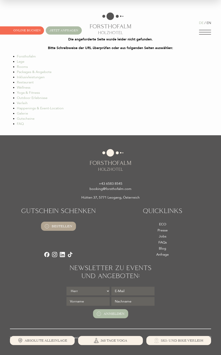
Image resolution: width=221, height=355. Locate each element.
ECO (162, 224)
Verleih (22, 103)
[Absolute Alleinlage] (42, 340)
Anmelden (111, 314)
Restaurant (25, 82)
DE (201, 23)
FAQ (20, 123)
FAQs (162, 242)
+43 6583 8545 (110, 183)
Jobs (162, 236)
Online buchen (27, 30)
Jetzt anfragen (63, 30)
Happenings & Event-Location (40, 108)
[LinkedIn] (62, 254)
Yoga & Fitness (28, 92)
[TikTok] (70, 254)
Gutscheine (26, 118)
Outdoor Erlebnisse (32, 98)
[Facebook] (46, 254)
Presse (163, 230)
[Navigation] (205, 32)
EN (209, 23)
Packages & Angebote (34, 72)
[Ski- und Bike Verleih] (178, 340)
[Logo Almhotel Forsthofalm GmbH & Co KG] (110, 23)
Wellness (23, 87)
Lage (20, 61)
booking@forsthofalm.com (110, 188)
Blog (162, 248)
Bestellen (58, 226)
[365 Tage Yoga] (110, 340)
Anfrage (162, 254)
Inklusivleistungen (31, 77)
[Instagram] (54, 254)
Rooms (22, 66)
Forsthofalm (26, 56)
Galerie (22, 113)
